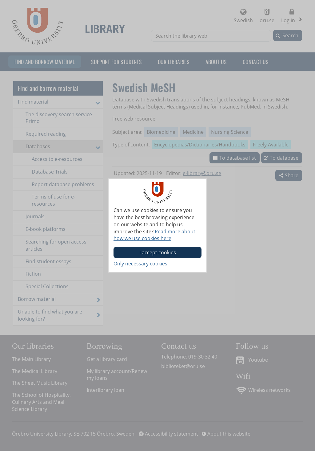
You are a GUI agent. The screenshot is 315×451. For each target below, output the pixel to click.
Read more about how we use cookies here (154, 235)
